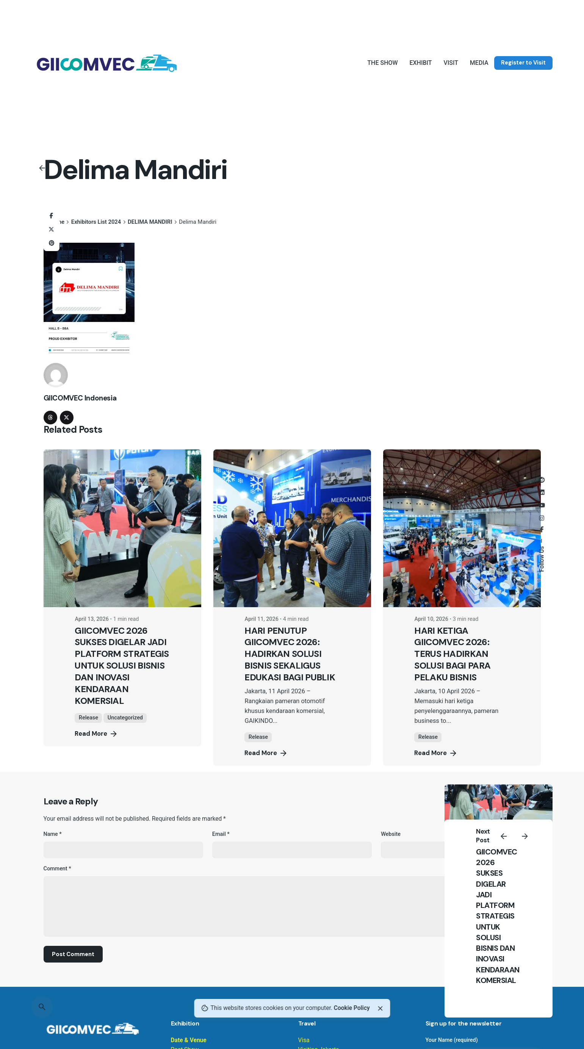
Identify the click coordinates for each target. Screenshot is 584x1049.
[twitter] (67, 417)
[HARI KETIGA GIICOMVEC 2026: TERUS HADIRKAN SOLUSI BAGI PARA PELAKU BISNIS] (462, 528)
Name (53, 834)
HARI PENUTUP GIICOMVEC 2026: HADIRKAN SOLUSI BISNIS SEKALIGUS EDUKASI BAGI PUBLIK (289, 654)
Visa (304, 1040)
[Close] (380, 1008)
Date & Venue (189, 1040)
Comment (57, 868)
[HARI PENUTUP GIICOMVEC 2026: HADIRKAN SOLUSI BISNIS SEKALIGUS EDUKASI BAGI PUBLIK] (292, 528)
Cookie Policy (352, 1008)
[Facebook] (51, 216)
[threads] (50, 417)
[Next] (524, 836)
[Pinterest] (51, 243)
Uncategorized (125, 718)
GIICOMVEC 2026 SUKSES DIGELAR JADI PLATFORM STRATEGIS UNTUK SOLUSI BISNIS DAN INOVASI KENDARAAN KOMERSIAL (498, 916)
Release (88, 718)
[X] (51, 229)
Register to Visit (523, 62)
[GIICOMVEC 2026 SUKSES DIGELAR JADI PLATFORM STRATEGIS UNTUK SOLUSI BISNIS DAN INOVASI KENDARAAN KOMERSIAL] (122, 528)
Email (221, 834)
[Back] (42, 168)
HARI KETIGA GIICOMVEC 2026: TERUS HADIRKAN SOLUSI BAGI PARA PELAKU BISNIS (452, 654)
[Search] (42, 1007)
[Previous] (503, 836)
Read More (96, 733)
